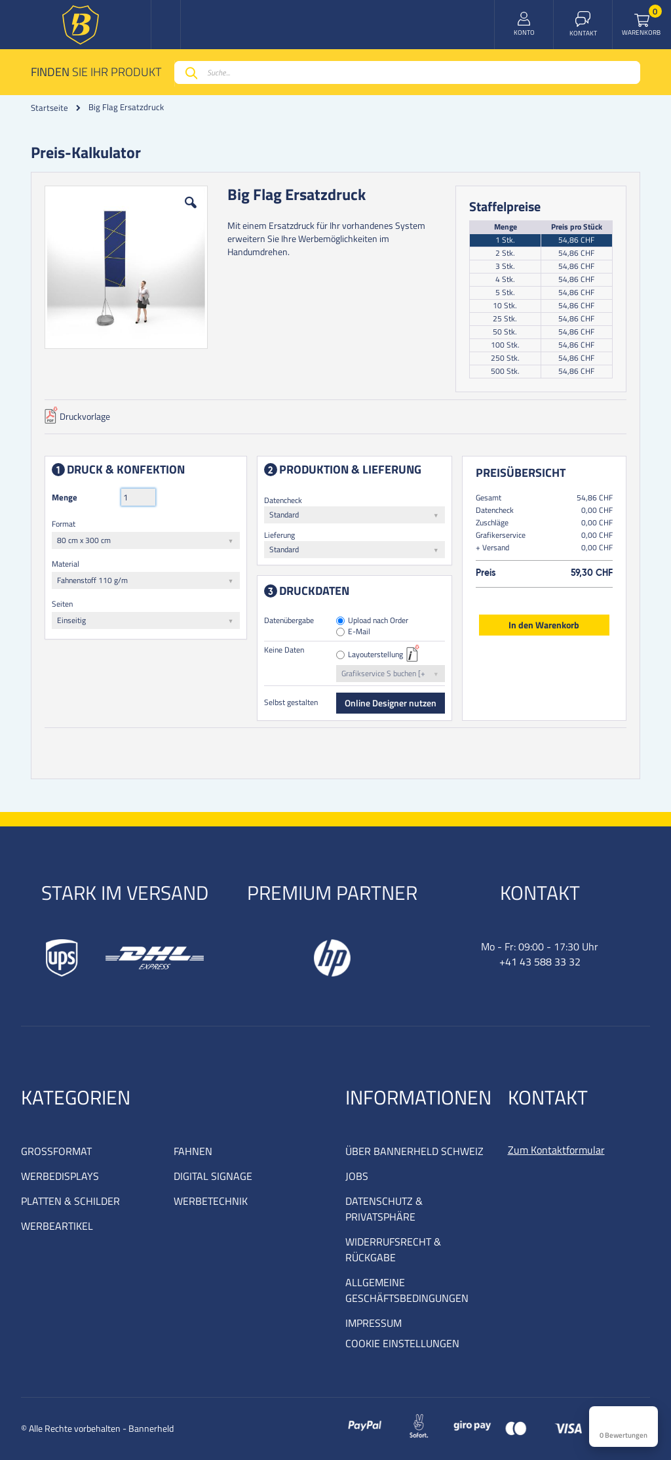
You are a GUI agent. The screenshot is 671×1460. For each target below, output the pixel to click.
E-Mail (360, 632)
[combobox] (407, 72)
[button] (190, 212)
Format (63, 523)
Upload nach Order (379, 620)
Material (65, 564)
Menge (64, 497)
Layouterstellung (376, 654)
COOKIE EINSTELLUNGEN (402, 1343)
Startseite (49, 107)
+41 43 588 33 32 (540, 961)
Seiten (62, 604)
